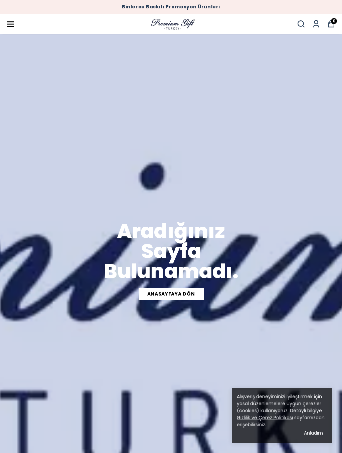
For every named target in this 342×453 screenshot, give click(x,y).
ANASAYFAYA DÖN (171, 294)
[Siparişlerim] (316, 24)
